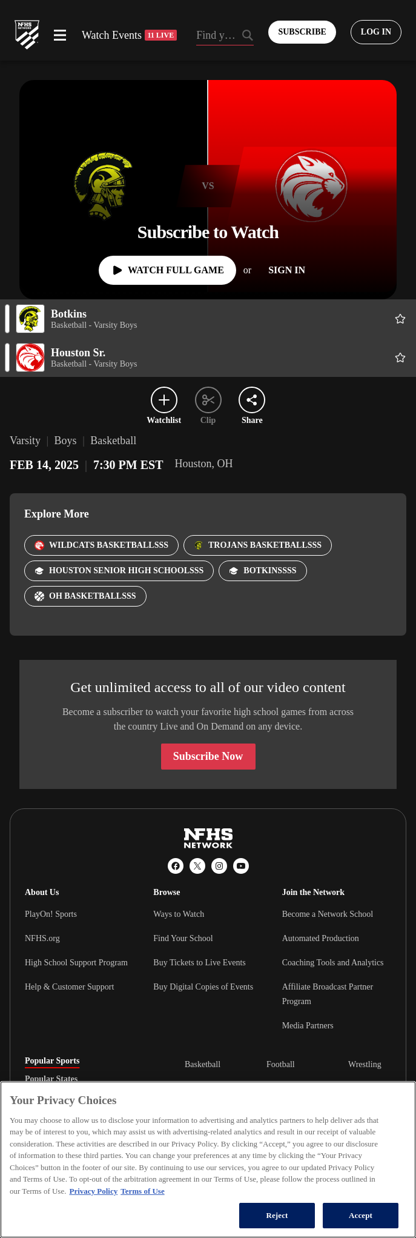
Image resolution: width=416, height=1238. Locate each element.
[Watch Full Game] (167, 270)
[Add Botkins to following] (400, 319)
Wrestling (364, 1064)
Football (280, 1064)
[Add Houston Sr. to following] (400, 357)
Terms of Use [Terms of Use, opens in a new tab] (142, 1191)
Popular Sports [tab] (52, 1061)
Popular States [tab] (51, 1079)
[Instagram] (219, 866)
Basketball (202, 1064)
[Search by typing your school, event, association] (225, 36)
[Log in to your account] (376, 32)
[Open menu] (60, 35)
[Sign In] (286, 270)
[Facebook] (175, 866)
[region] (208, 1159)
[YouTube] (241, 866)
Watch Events (129, 35)
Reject (277, 1215)
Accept (360, 1215)
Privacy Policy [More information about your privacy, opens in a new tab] (93, 1191)
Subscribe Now (208, 756)
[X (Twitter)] (197, 866)
